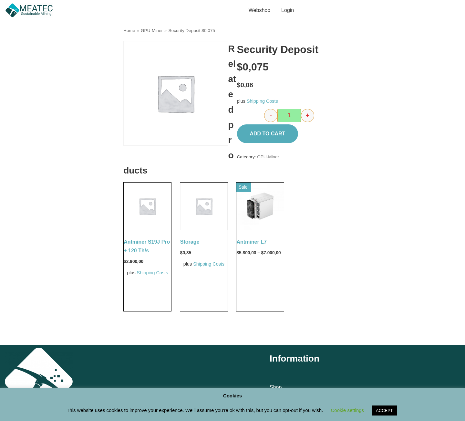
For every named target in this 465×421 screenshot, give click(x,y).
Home (129, 30)
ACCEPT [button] (384, 410)
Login (287, 10)
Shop (276, 387)
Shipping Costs (262, 101)
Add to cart (267, 133)
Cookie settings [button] (347, 410)
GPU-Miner (152, 30)
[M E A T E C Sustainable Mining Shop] (31, 10)
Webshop (259, 10)
